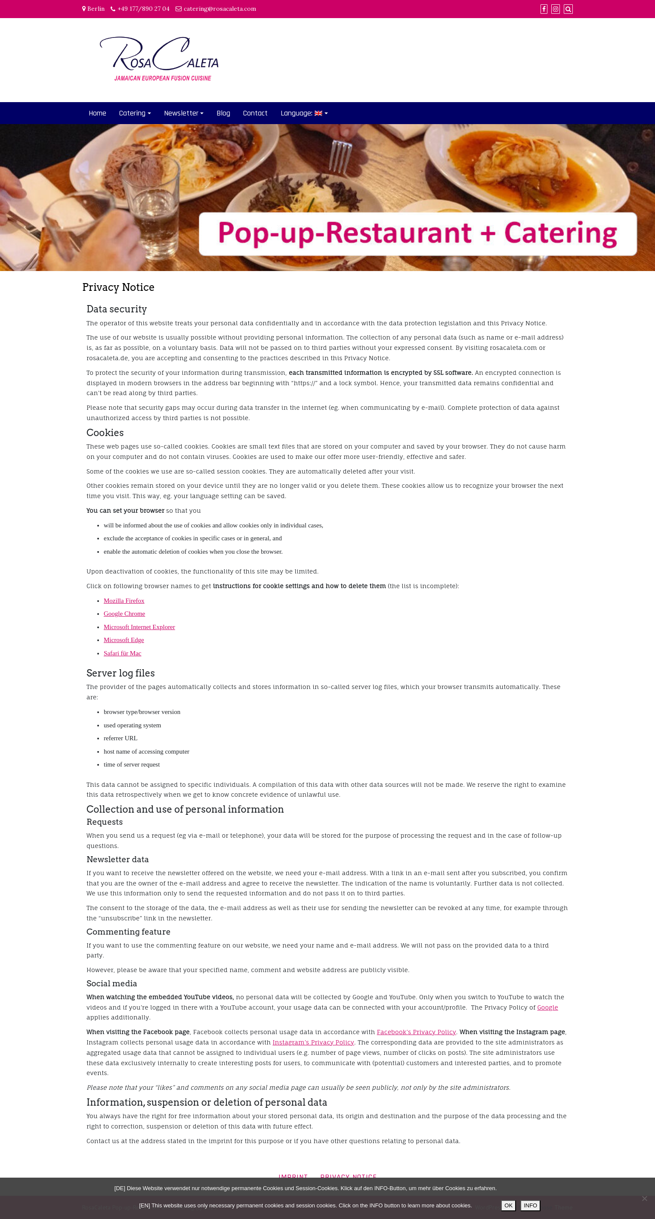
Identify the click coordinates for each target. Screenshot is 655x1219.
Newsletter (181, 113)
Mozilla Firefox (124, 600)
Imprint (293, 1177)
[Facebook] (544, 9)
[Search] (568, 9)
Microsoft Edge (124, 639)
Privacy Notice (348, 1177)
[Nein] (644, 1198)
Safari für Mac (122, 653)
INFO (530, 1205)
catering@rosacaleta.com (220, 8)
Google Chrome (124, 613)
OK (508, 1205)
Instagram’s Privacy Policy (313, 1042)
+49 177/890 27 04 (143, 8)
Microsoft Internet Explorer (139, 627)
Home (97, 113)
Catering (132, 113)
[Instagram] (555, 9)
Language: (301, 113)
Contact (255, 113)
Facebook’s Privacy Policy (416, 1031)
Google (547, 1007)
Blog (223, 113)
